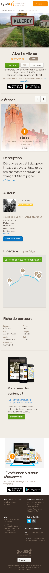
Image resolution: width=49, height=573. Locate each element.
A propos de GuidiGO (12, 519)
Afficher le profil (13, 239)
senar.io (27, 532)
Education (8, 522)
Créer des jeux (32, 507)
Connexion (40, 4)
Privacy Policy (9, 531)
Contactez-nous (10, 533)
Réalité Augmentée (34, 509)
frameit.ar (28, 538)
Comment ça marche (35, 502)
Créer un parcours (8, 10)
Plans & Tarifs (32, 511)
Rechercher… (33, 10)
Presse (6, 524)
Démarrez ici (16, 417)
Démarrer (12, 65)
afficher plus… (9, 180)
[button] (39, 277)
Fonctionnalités (33, 504)
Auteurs (7, 504)
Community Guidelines (13, 526)
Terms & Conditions (11, 528)
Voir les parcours (10, 502)
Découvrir (22, 10)
